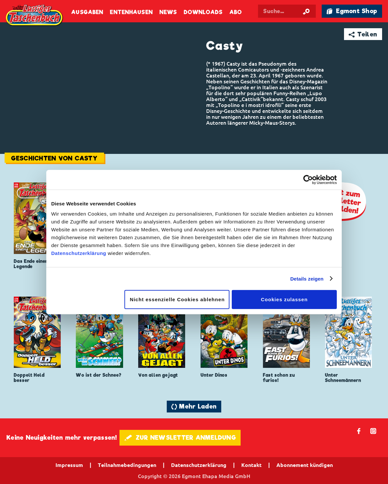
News (168, 12)
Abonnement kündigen (304, 465)
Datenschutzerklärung (78, 253)
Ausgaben (87, 12)
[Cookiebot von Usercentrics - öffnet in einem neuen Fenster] (308, 179)
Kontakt (251, 465)
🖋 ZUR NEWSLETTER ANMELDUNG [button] (180, 437)
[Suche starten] (306, 11)
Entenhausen (131, 12)
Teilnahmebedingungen (127, 465)
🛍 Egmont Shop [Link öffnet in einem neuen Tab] (352, 11)
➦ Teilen (363, 34)
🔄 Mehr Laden (194, 406)
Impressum (69, 465)
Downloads (203, 12)
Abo (235, 12)
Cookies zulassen (284, 299)
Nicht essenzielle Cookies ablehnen (177, 299)
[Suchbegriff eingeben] (286, 11)
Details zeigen (306, 278)
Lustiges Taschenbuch (34, 15)
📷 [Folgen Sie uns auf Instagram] (373, 430)
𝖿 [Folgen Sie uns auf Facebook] (359, 430)
